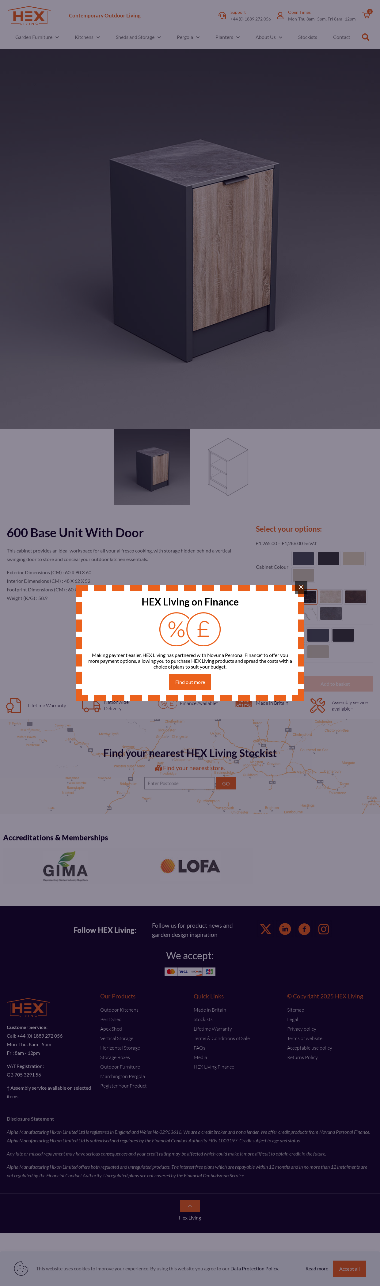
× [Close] (301, 587)
